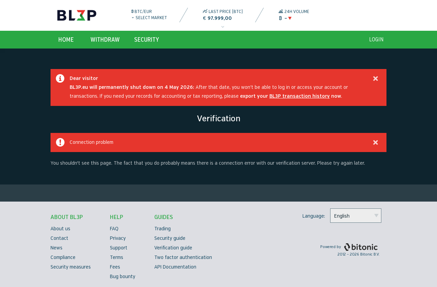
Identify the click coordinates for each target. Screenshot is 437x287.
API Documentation (175, 267)
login (376, 39)
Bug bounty (122, 276)
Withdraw (105, 39)
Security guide (169, 238)
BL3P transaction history (299, 96)
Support (118, 248)
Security (146, 39)
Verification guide (173, 248)
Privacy (118, 238)
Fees (115, 267)
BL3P (77, 15)
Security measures (71, 267)
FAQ (114, 229)
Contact (59, 238)
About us (60, 229)
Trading (162, 229)
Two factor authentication (183, 257)
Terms (116, 257)
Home (66, 39)
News (56, 248)
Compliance (63, 257)
